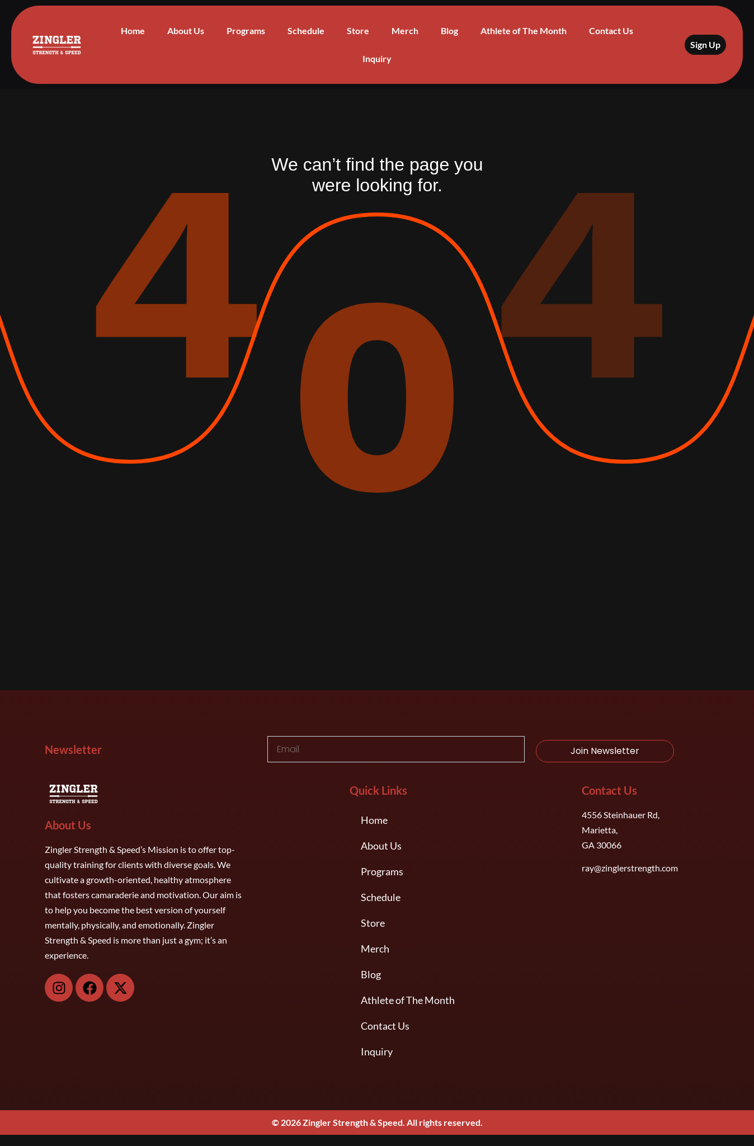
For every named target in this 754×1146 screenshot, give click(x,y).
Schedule (306, 30)
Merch (405, 30)
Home (133, 30)
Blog (449, 30)
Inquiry (377, 58)
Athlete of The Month (523, 30)
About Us (185, 30)
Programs (246, 30)
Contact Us (611, 30)
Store (358, 30)
